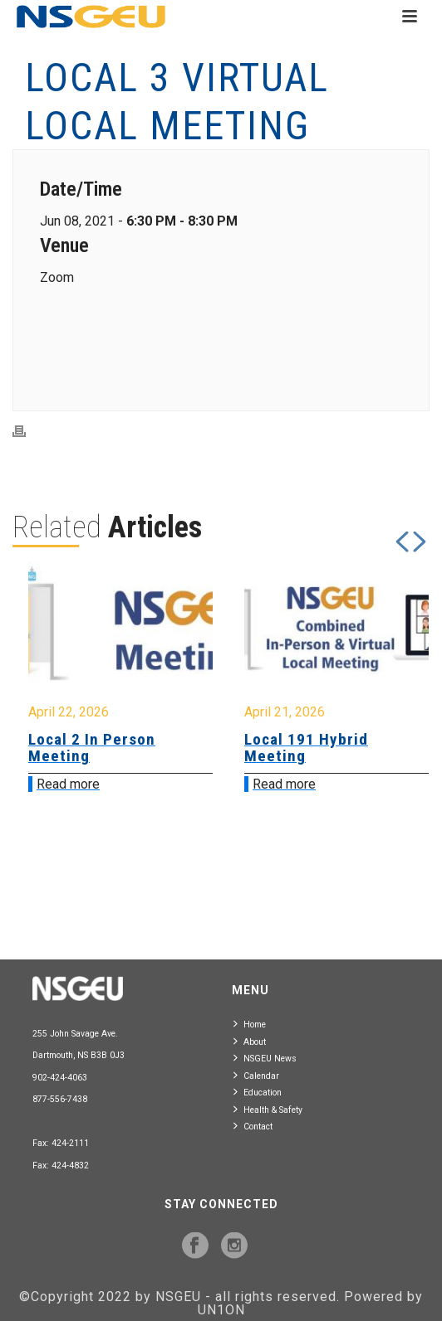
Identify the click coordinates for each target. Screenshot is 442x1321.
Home (249, 1023)
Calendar (256, 1075)
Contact (253, 1125)
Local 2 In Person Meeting (91, 747)
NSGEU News (265, 1057)
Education (257, 1091)
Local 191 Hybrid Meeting (306, 747)
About (249, 1041)
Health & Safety (267, 1109)
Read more (68, 784)
